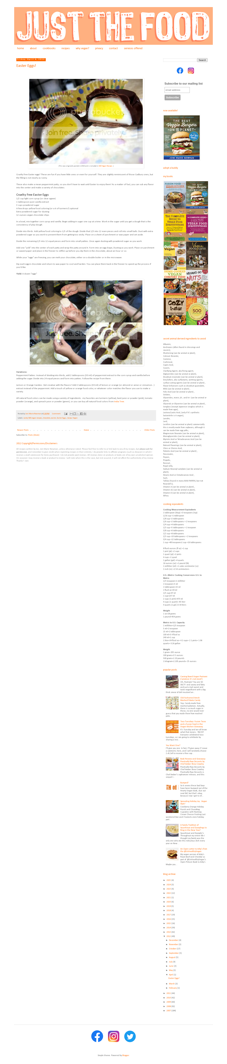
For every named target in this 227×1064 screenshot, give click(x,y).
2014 (169, 928)
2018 (169, 911)
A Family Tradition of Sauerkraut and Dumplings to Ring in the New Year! (193, 827)
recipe (69, 418)
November (174, 944)
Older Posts (149, 430)
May (171, 970)
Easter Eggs (61, 418)
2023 (169, 889)
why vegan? (82, 48)
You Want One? (173, 745)
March (172, 984)
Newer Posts (23, 430)
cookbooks (49, 48)
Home (86, 430)
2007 (169, 1011)
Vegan (75, 418)
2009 (169, 1002)
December (174, 940)
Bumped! (184, 783)
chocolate (46, 418)
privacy (99, 48)
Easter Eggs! (26, 66)
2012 (169, 936)
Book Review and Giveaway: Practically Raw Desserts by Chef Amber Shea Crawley (193, 761)
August (172, 957)
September (174, 953)
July (171, 962)
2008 (169, 1006)
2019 (169, 906)
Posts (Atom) (33, 435)
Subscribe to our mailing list (184, 83)
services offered (133, 48)
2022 (169, 893)
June (171, 966)
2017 (169, 915)
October (173, 949)
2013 (169, 932)
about (33, 48)
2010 (169, 998)
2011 (169, 993)
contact (113, 48)
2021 (169, 898)
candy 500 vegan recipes (33, 418)
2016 (169, 919)
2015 (169, 923)
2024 (169, 885)
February (173, 988)
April (171, 975)
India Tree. (119, 401)
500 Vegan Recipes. (106, 166)
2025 (169, 880)
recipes (66, 48)
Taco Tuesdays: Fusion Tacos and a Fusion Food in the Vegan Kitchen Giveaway (193, 724)
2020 (169, 902)
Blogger (125, 1055)
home (20, 48)
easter (53, 418)
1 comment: (56, 414)
